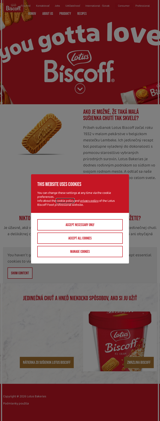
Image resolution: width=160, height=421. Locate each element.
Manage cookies (80, 251)
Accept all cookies (80, 238)
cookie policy (65, 201)
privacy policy (89, 201)
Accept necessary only (80, 225)
